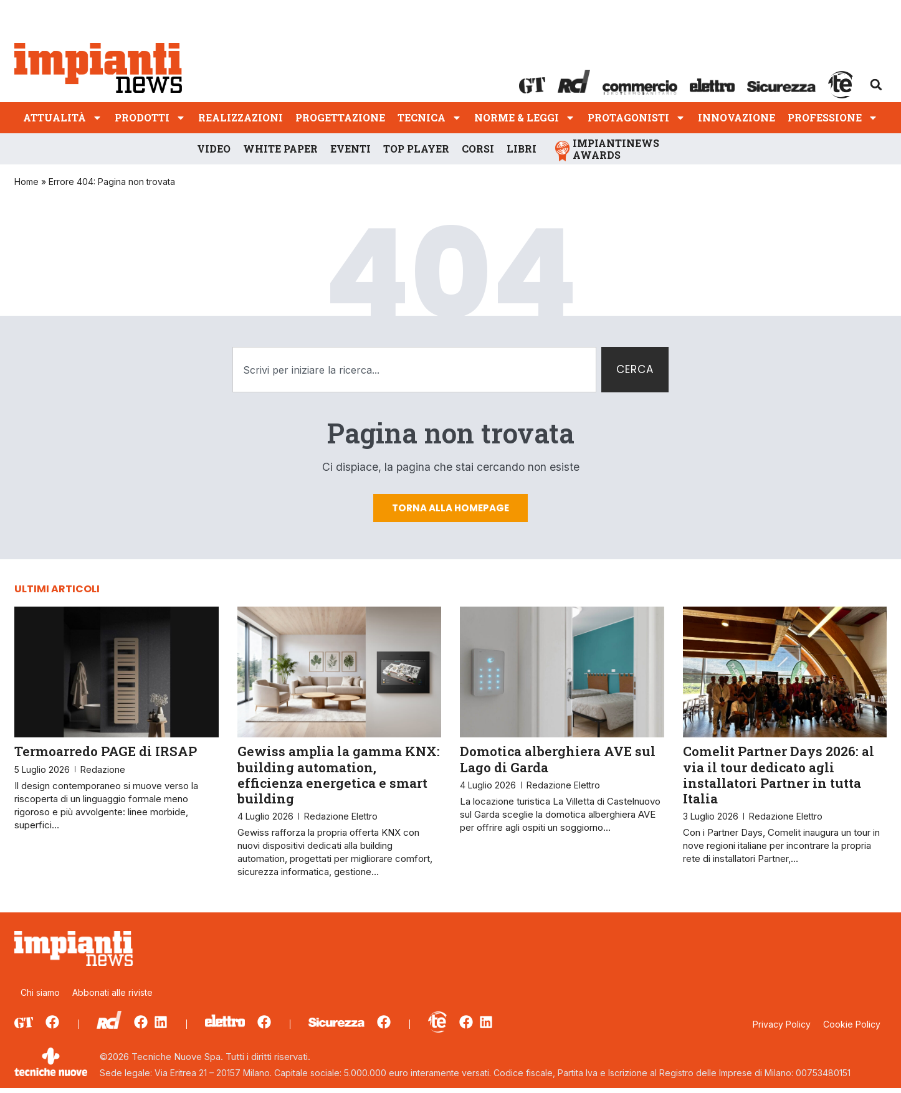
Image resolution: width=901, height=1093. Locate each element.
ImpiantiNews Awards (616, 148)
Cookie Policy (851, 1030)
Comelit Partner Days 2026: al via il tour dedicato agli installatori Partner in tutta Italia (778, 780)
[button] (876, 84)
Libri (521, 148)
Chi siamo (40, 998)
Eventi (350, 148)
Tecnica (430, 117)
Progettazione (340, 117)
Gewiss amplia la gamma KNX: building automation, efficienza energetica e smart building (338, 780)
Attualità (62, 117)
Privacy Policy (782, 1030)
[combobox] (412, 370)
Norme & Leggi (524, 117)
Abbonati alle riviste (112, 998)
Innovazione (736, 117)
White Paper (280, 148)
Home (26, 181)
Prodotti (150, 117)
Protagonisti (636, 117)
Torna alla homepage (450, 513)
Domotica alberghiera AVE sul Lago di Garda (557, 764)
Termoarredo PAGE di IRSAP (105, 756)
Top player (416, 148)
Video (214, 148)
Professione (833, 117)
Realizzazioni (240, 117)
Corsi (478, 148)
